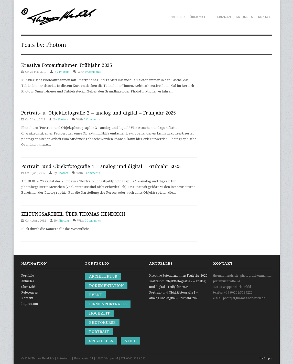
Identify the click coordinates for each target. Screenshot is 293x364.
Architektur (103, 276)
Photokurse (102, 322)
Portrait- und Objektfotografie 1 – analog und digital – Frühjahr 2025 (101, 166)
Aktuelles (244, 17)
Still (130, 341)
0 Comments (93, 72)
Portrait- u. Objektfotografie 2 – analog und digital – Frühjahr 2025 (98, 113)
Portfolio (176, 17)
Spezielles (101, 341)
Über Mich (198, 17)
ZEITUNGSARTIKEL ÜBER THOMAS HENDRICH (73, 214)
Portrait (99, 332)
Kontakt (265, 17)
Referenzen (221, 17)
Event (95, 295)
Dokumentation (106, 286)
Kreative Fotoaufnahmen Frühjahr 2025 (66, 65)
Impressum (29, 304)
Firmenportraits (108, 304)
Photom (64, 72)
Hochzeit (99, 313)
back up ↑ (266, 358)
